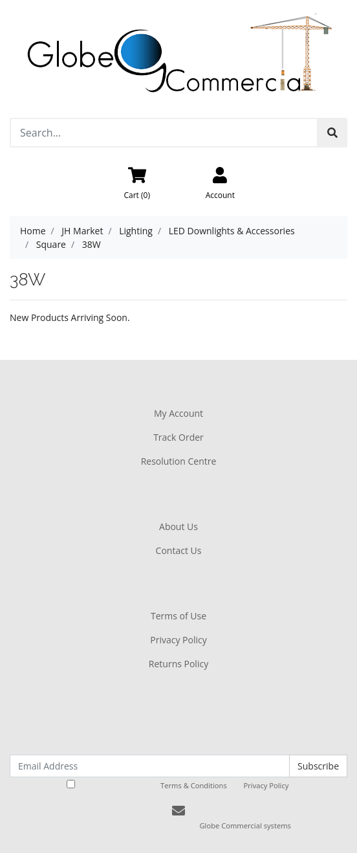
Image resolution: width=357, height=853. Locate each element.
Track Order (178, 437)
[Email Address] (150, 766)
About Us (178, 526)
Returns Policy (178, 664)
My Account (178, 413)
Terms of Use (178, 616)
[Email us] (178, 810)
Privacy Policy (178, 640)
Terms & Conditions (193, 785)
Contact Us (179, 550)
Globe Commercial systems (244, 825)
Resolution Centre (179, 461)
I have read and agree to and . (179, 785)
